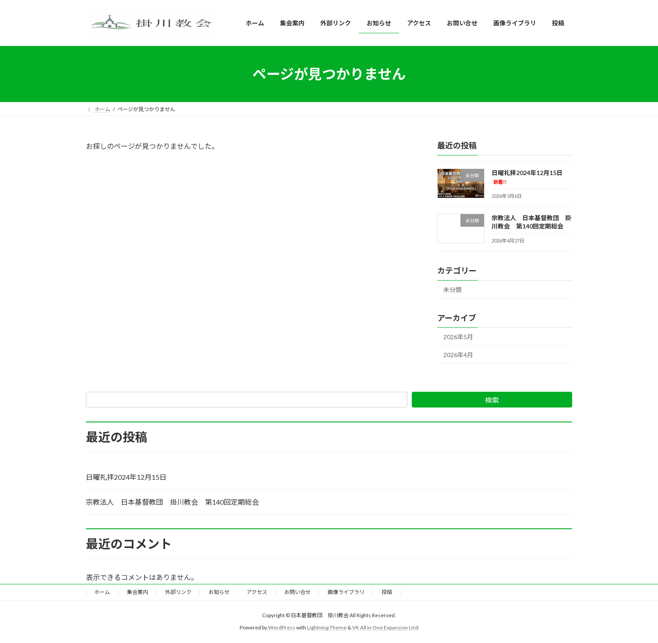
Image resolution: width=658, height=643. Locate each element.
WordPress (281, 627)
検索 (492, 400)
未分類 (452, 289)
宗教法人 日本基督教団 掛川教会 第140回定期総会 (531, 222)
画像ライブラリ (346, 592)
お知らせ (219, 592)
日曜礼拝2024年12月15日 (126, 477)
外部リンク (178, 592)
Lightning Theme (327, 627)
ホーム (102, 592)
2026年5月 (458, 337)
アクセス (257, 592)
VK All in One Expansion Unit (385, 627)
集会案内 (137, 592)
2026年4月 (458, 354)
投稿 (387, 592)
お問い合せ (297, 592)
